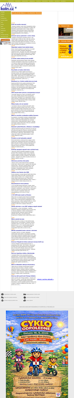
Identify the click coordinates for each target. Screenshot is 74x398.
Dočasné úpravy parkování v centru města (23, 35)
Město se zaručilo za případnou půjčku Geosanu (24, 115)
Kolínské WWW (4, 20)
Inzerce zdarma (30, 300)
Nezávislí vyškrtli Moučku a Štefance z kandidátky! (25, 126)
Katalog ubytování (33, 294)
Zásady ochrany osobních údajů (24, 306)
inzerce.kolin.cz (18, 1)
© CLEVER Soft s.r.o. (43, 306)
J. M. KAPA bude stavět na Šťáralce (21, 195)
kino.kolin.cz (51, 1)
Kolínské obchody (4, 34)
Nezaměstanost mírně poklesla (20, 183)
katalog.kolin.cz (32, 1)
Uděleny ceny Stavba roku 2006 (20, 172)
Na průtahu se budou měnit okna (20, 70)
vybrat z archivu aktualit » (45, 279)
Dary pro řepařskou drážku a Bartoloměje (22, 253)
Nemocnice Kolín (4, 36)
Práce (2, 32)
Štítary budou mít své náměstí (19, 104)
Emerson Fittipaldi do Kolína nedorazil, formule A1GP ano (27, 242)
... (28, 33)
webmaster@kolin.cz (34, 306)
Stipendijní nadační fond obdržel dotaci (22, 47)
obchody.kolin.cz (11, 1)
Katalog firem (3, 18)
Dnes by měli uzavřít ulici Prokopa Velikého (23, 276)
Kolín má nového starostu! (18, 24)
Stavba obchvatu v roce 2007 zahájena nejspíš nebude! (26, 206)
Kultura (2, 24)
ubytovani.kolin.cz (25, 1)
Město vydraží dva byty (17, 219)
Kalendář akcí (10, 294)
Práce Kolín (10, 297)
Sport (2, 26)
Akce (2, 22)
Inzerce (2, 16)
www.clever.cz (57, 1)
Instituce (2, 14)
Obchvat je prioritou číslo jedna (20, 161)
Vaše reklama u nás (51, 306)
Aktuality (2, 12)
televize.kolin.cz (45, 1)
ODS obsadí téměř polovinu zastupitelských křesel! (25, 92)
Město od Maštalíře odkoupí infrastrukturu (23, 264)
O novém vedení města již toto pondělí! (22, 58)
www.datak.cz (63, 1)
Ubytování (3, 28)
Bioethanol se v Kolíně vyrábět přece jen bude (24, 81)
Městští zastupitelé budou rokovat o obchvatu (24, 230)
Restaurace (3, 30)
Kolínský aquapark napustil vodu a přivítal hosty (24, 149)
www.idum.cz (38, 1)
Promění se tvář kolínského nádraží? (21, 138)
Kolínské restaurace (11, 300)
